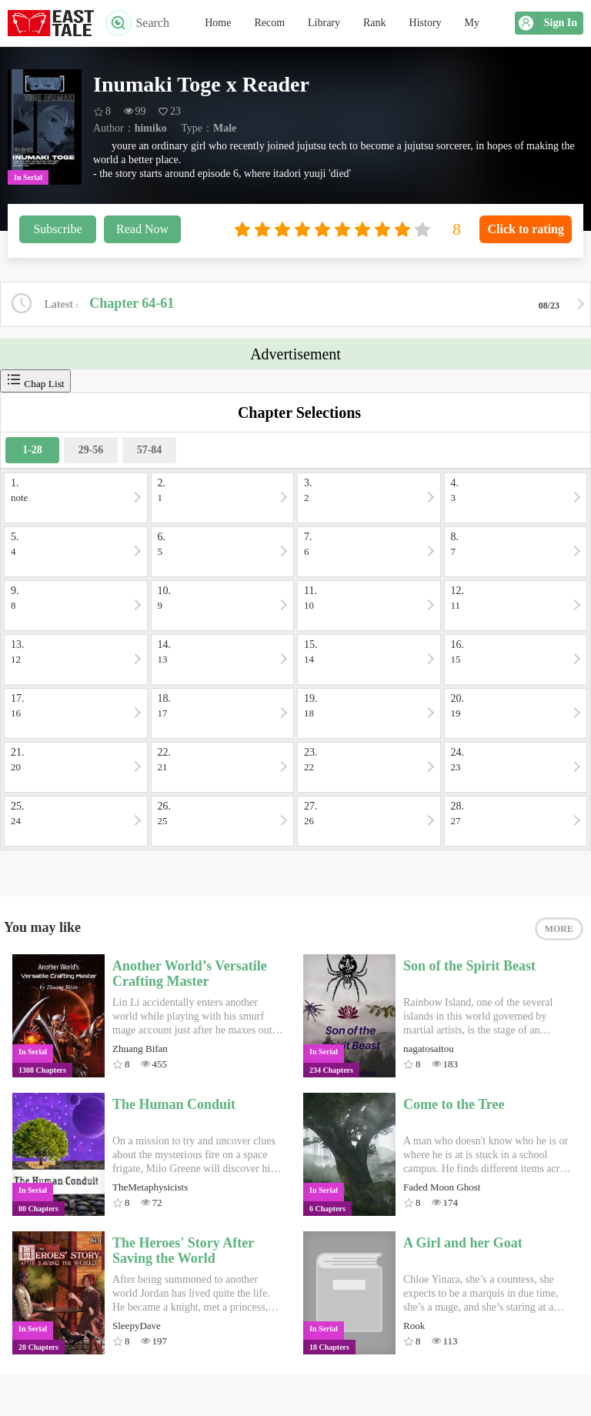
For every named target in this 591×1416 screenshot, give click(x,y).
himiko (151, 128)
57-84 (149, 450)
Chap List (35, 380)
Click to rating (525, 228)
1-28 (32, 450)
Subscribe (57, 228)
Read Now (142, 228)
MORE (559, 928)
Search (137, 23)
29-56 (91, 450)
